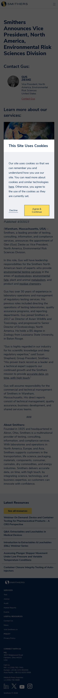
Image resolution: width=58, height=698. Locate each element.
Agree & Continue (37, 210)
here (11, 187)
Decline (13, 210)
